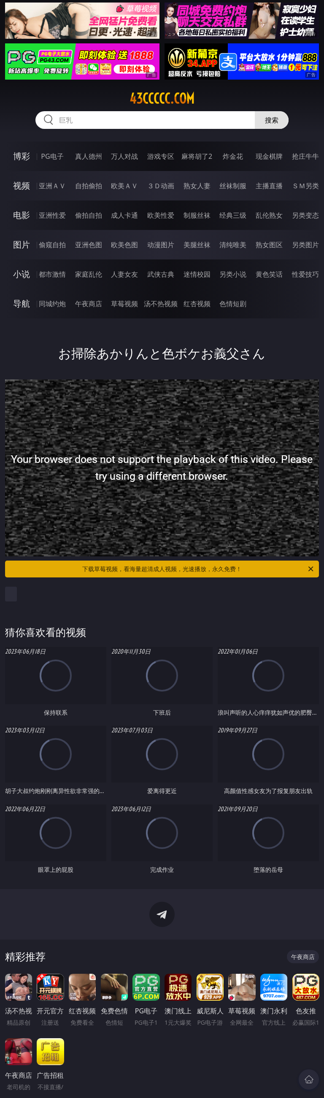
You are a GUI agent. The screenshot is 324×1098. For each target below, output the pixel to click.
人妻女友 (124, 274)
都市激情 (52, 274)
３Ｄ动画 (160, 185)
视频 (21, 185)
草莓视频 (124, 303)
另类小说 (232, 274)
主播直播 (269, 185)
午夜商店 (88, 303)
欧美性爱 (160, 215)
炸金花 (233, 156)
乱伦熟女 (269, 215)
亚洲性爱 (52, 215)
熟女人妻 (197, 185)
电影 (21, 215)
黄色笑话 (269, 274)
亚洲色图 (88, 244)
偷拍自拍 (88, 215)
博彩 (21, 156)
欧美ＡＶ (124, 185)
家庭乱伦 (88, 274)
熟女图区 (269, 244)
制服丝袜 (197, 215)
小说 (21, 274)
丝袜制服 (232, 185)
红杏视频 (197, 303)
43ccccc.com (162, 98)
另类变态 (305, 215)
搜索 (271, 120)
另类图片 (305, 244)
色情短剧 (232, 303)
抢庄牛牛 (305, 156)
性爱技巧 (305, 274)
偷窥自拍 (52, 244)
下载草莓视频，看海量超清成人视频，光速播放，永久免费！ (198, 569)
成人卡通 (124, 215)
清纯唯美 (232, 244)
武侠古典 (160, 274)
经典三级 (232, 215)
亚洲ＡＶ (52, 185)
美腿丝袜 (197, 244)
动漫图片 (160, 244)
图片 (21, 244)
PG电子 (52, 156)
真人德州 (88, 156)
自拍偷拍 (88, 185)
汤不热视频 (161, 303)
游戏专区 (160, 156)
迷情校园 (197, 274)
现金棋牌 (269, 156)
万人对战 (124, 156)
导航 (21, 303)
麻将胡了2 (196, 156)
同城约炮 (52, 303)
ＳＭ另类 (305, 185)
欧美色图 (124, 244)
